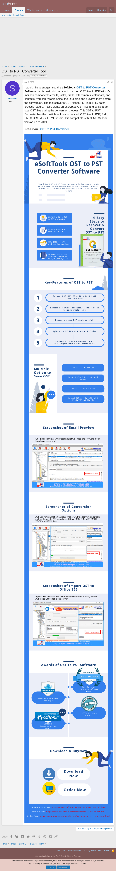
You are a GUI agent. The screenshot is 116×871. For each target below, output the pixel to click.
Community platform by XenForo (58, 856)
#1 (112, 82)
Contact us (60, 850)
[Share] (108, 82)
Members (50, 10)
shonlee (7, 76)
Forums (18, 10)
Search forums (19, 15)
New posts (6, 15)
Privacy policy (90, 850)
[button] (41, 10)
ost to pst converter (38, 76)
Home (7, 10)
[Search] (111, 10)
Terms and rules (74, 850)
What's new (33, 10)
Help (100, 850)
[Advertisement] (58, 40)
